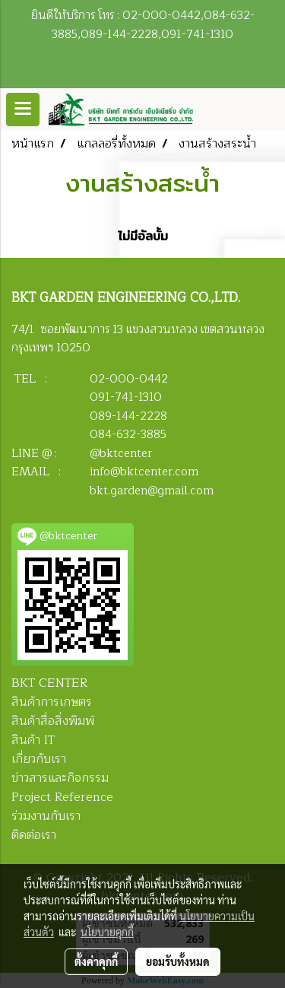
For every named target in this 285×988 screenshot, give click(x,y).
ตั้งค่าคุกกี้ (96, 961)
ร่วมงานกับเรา (46, 816)
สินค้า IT (33, 740)
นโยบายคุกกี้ (107, 932)
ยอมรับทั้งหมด (178, 961)
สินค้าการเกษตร (51, 702)
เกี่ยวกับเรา (38, 759)
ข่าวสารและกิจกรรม (60, 778)
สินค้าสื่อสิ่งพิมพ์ (52, 721)
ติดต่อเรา (33, 835)
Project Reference (62, 797)
